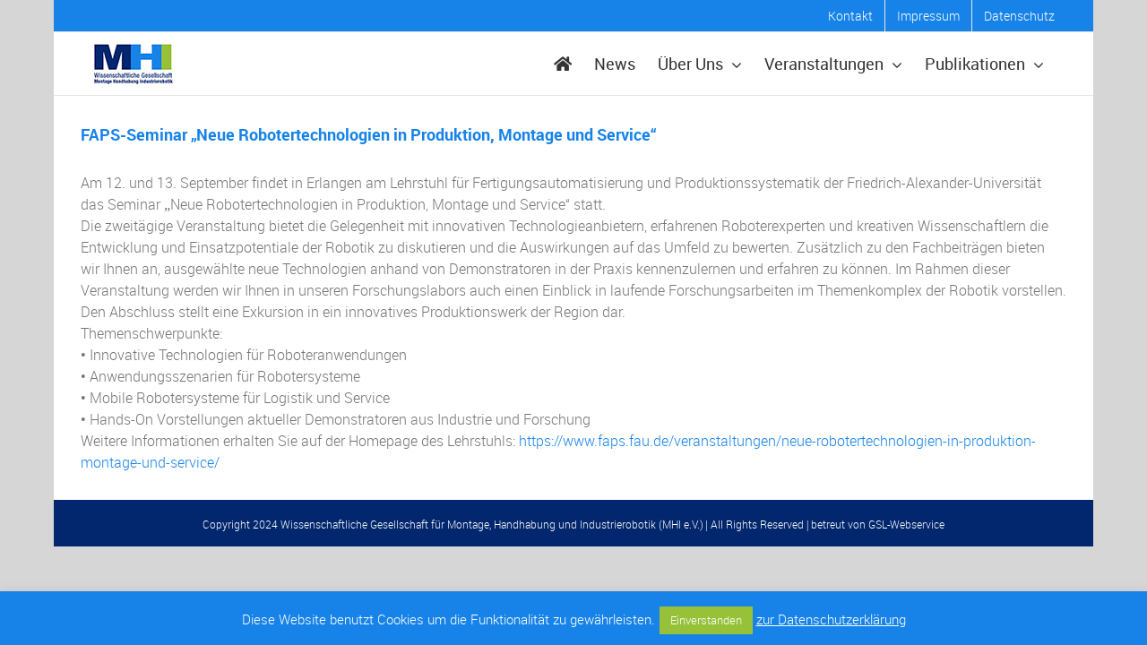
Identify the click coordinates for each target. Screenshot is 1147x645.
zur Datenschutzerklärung (831, 619)
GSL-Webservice (906, 524)
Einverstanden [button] (706, 620)
